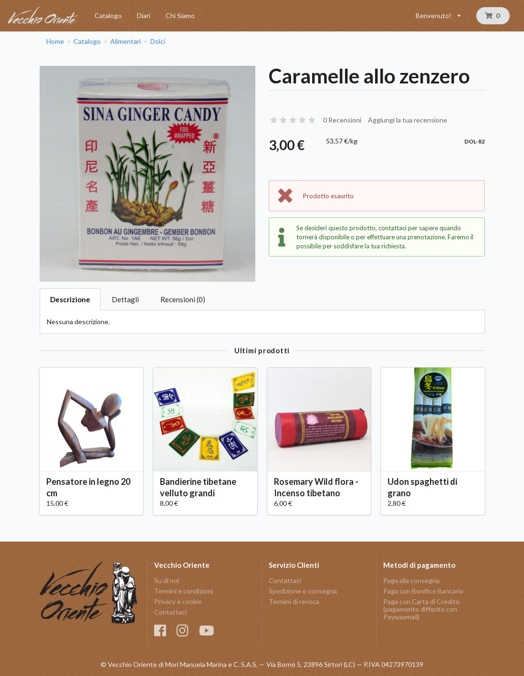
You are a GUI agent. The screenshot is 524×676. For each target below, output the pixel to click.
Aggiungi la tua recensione (407, 120)
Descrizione (70, 299)
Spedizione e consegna (303, 591)
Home (55, 41)
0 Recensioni (342, 120)
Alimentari (125, 41)
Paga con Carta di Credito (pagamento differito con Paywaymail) (421, 609)
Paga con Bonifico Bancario (423, 591)
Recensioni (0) (182, 299)
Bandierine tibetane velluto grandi (198, 487)
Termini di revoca (294, 601)
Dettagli (125, 299)
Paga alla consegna (411, 580)
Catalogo (108, 15)
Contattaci (170, 612)
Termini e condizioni (183, 591)
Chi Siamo (180, 15)
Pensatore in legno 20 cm (88, 487)
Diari (143, 15)
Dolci (157, 41)
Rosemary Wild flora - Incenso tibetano (316, 487)
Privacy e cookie (178, 601)
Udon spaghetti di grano (422, 487)
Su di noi (166, 580)
